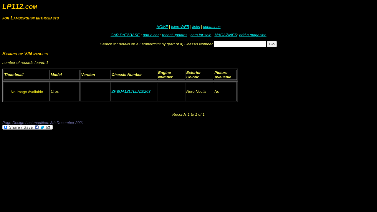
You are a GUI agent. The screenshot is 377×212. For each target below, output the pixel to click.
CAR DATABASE (125, 35)
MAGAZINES (225, 35)
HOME (162, 26)
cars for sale (201, 35)
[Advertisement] (109, 146)
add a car (151, 35)
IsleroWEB (180, 26)
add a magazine (253, 35)
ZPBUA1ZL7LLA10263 (131, 91)
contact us (211, 26)
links (196, 26)
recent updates (174, 35)
